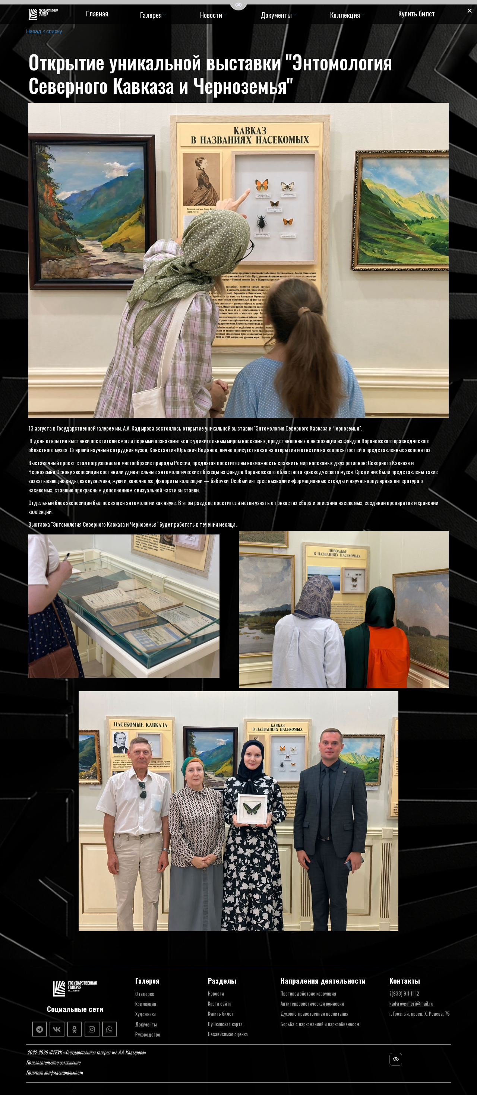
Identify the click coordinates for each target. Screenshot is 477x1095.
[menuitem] (97, 14)
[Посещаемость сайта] (395, 1059)
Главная (97, 13)
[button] (154, 14)
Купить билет (416, 13)
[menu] (260, 14)
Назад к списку (44, 31)
